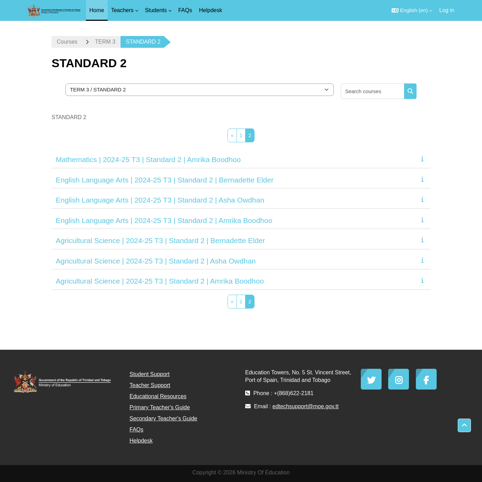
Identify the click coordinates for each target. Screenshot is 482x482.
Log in (446, 10)
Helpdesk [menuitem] (210, 10)
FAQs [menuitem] (185, 10)
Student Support (150, 374)
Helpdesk (141, 441)
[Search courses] (373, 91)
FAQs (136, 429)
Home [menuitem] (96, 10)
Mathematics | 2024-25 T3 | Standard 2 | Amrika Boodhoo (148, 159)
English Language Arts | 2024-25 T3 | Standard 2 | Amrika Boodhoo (164, 220)
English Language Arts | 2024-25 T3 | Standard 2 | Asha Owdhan (160, 200)
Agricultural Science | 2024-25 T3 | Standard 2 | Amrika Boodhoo (160, 281)
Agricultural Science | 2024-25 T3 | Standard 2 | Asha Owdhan (156, 261)
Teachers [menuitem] (122, 10)
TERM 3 (105, 42)
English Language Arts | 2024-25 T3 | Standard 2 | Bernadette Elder (165, 180)
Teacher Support (150, 385)
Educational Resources (158, 396)
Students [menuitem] (156, 10)
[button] (411, 10)
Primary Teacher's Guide (160, 407)
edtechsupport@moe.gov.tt (306, 406)
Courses (67, 42)
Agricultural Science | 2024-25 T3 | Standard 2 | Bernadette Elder (160, 240)
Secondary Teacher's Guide (163, 418)
